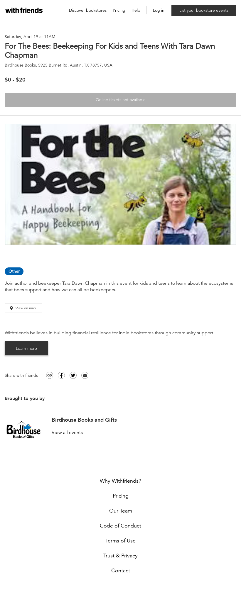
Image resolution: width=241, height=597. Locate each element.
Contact (120, 570)
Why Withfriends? (120, 481)
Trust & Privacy (120, 555)
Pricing (119, 10)
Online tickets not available (121, 99)
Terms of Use (120, 540)
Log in (158, 10)
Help (136, 10)
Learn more (26, 348)
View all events (67, 432)
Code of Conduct (120, 526)
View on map (22, 308)
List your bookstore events (203, 10)
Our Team (120, 511)
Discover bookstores (88, 10)
